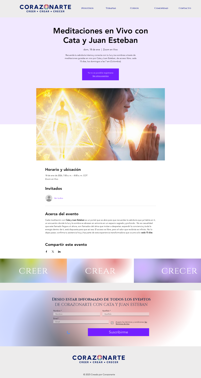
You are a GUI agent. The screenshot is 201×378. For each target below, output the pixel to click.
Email (55, 318)
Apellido (105, 311)
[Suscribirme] (118, 332)
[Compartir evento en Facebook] (46, 252)
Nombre (56, 311)
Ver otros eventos (100, 76)
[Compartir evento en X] (53, 252)
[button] (91, 8)
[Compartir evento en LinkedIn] (59, 252)
